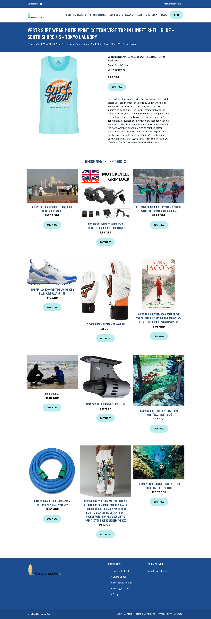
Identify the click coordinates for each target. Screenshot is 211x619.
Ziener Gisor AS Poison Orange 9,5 (106, 324)
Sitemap (178, 613)
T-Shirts (160, 56)
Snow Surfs (127, 56)
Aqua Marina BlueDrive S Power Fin (105, 404)
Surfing (138, 56)
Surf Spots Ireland (121, 14)
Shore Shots (98, 14)
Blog (164, 14)
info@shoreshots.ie (172, 3)
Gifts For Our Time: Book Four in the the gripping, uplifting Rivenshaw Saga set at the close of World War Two (158, 318)
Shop (176, 14)
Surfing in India (147, 14)
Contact (128, 613)
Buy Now (117, 86)
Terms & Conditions (144, 613)
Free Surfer (149, 56)
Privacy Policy (164, 613)
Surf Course (52, 393)
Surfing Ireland (76, 14)
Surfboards (114, 60)
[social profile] (41, 3)
